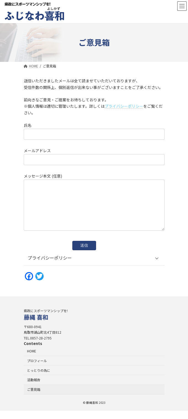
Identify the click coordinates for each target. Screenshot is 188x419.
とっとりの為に (38, 378)
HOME (31, 359)
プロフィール (37, 369)
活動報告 (33, 388)
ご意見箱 (33, 397)
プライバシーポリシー (124, 106)
